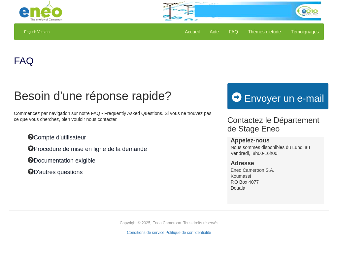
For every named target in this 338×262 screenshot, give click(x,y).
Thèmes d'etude (264, 31)
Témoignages (305, 31)
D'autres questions (58, 172)
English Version (37, 32)
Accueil (192, 31)
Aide (214, 31)
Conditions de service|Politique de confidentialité (169, 232)
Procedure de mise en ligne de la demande (90, 149)
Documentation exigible (64, 160)
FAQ (233, 31)
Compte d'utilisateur (60, 137)
